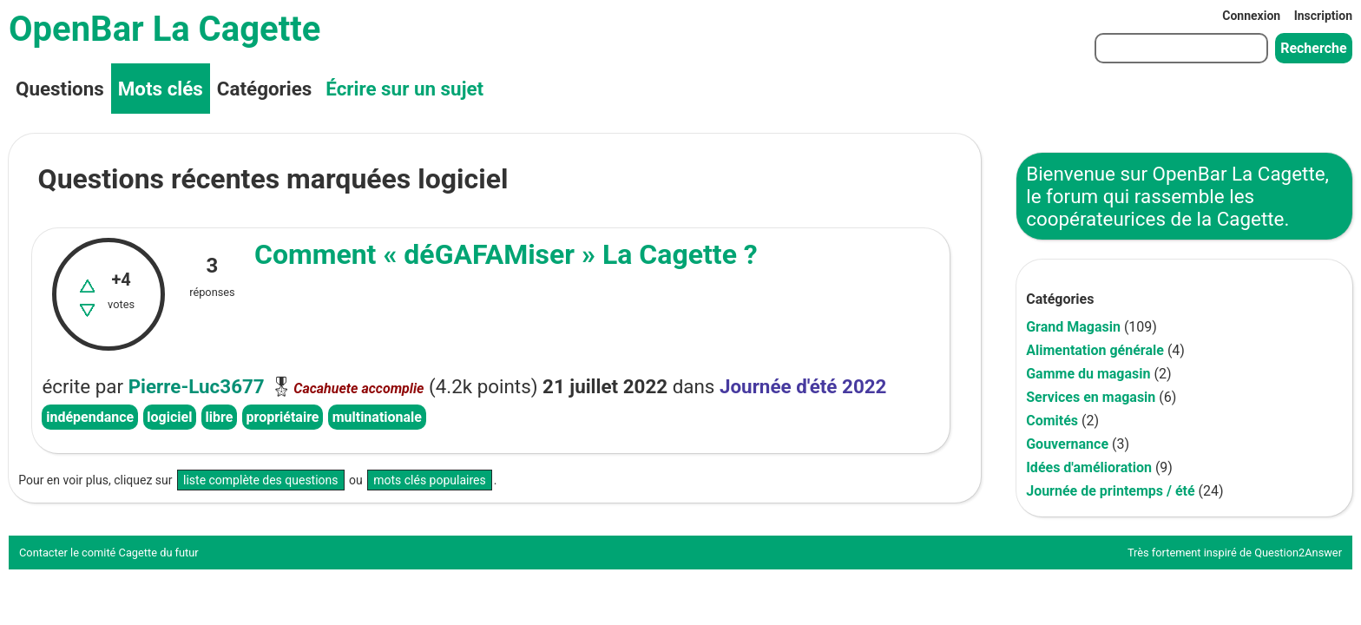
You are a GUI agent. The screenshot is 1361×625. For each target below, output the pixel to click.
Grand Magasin (1073, 327)
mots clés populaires (429, 480)
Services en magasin (1090, 397)
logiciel (169, 417)
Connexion (1251, 16)
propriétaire (283, 417)
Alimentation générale (1095, 350)
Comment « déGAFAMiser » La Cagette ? (506, 254)
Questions (60, 88)
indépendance (90, 417)
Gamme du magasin (1088, 373)
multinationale (377, 417)
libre (219, 417)
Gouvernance (1067, 444)
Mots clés (160, 88)
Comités (1052, 420)
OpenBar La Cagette (164, 29)
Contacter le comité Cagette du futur (109, 552)
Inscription (1323, 16)
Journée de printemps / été (1110, 491)
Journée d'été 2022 (803, 386)
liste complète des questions (261, 480)
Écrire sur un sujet (404, 88)
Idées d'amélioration (1089, 467)
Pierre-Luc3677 (196, 386)
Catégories (264, 88)
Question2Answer (1298, 552)
